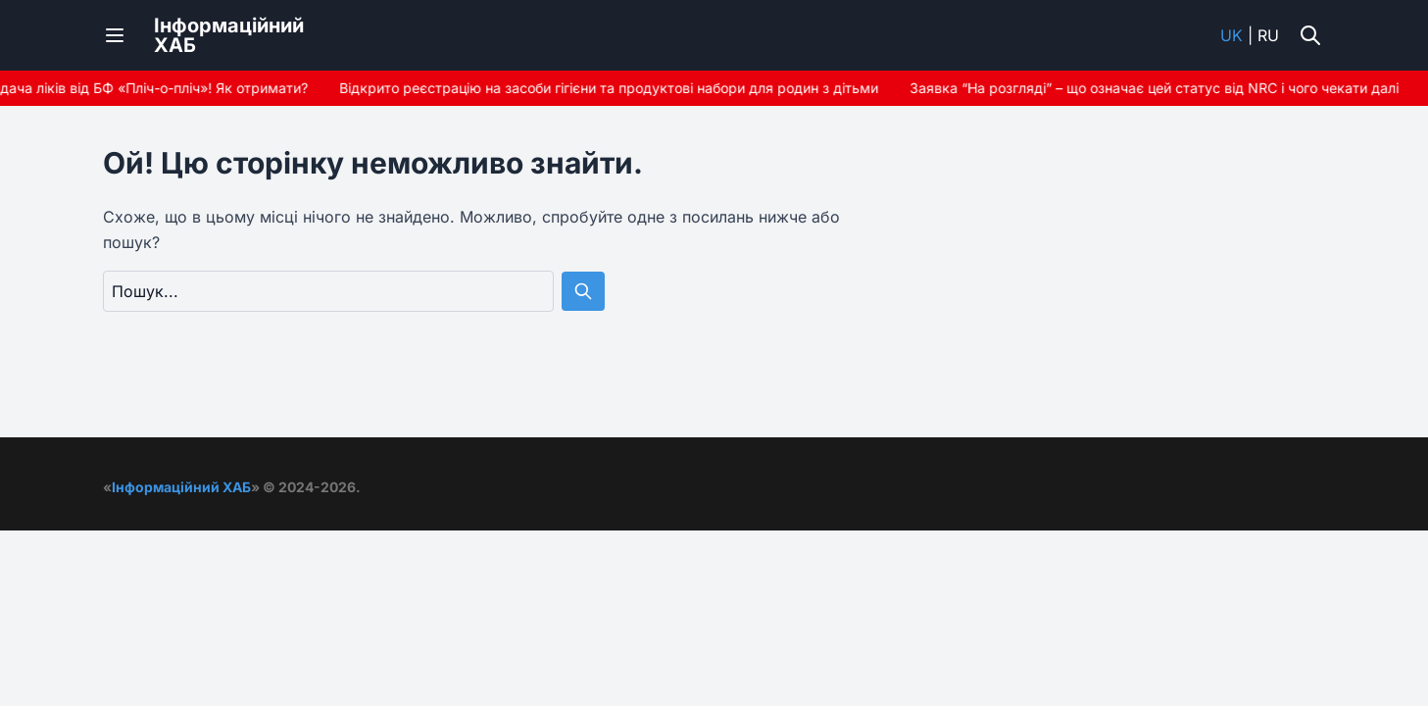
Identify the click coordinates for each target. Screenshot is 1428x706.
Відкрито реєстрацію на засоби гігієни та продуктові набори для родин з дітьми (611, 87)
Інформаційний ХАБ (181, 487)
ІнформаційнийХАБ (229, 35)
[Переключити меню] (114, 35)
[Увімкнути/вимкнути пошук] (1310, 35)
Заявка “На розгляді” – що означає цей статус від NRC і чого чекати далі (1157, 87)
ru (1268, 35)
